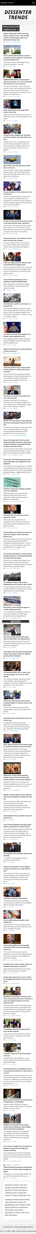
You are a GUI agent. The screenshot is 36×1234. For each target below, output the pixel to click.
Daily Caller (14, 811)
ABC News (15, 233)
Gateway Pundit (16, 42)
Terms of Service (21, 1231)
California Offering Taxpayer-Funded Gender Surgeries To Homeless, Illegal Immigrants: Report (17, 1169)
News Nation (15, 973)
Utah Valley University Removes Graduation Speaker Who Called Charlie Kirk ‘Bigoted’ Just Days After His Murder (17, 654)
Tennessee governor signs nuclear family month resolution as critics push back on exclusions (16, 370)
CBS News (15, 178)
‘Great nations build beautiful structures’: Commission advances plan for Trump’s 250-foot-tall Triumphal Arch (17, 58)
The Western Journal (18, 455)
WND (14, 66)
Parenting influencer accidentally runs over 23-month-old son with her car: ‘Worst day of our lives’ (17, 1071)
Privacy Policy (32, 1231)
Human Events (16, 96)
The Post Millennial (16, 1015)
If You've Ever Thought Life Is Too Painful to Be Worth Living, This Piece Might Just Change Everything (17, 1148)
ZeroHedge (14, 1178)
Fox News (15, 152)
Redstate (14, 647)
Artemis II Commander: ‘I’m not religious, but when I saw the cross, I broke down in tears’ (17, 869)
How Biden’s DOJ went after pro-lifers (15, 898)
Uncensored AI (8, 1227)
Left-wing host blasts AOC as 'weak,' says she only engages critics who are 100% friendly (16, 674)
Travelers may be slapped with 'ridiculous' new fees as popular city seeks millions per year (17, 137)
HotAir (14, 345)
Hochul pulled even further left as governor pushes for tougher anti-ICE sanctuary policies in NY (17, 534)
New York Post (16, 249)
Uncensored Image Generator (23, 1227)
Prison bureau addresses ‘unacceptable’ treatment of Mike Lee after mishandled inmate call (16, 947)
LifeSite (13, 883)
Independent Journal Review (19, 435)
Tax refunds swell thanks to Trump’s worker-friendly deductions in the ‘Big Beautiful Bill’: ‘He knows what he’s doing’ (17, 556)
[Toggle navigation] (33, 3)
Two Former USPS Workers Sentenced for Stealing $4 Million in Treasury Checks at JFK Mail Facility (17, 703)
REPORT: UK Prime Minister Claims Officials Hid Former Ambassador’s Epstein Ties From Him (17, 423)
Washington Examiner (18, 501)
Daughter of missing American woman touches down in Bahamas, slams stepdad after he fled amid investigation (17, 1127)
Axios (14, 290)
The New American (16, 790)
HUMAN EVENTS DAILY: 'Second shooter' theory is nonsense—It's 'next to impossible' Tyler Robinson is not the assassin (17, 82)
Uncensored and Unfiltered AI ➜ (11, 28)
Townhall (15, 120)
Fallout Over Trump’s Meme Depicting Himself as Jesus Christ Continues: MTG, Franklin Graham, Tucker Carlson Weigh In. (17, 777)
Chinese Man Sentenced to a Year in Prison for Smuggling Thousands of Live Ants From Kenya (17, 979)
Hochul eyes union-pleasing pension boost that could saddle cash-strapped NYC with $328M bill (17, 462)
